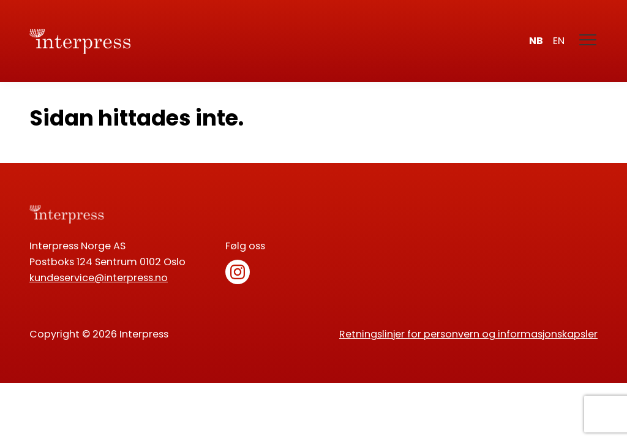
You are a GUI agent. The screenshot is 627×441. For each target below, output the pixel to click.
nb (536, 41)
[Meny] (588, 41)
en (559, 41)
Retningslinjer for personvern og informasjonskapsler (468, 334)
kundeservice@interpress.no (98, 278)
